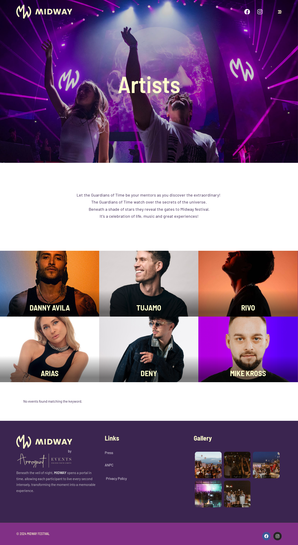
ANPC (109, 465)
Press (109, 453)
